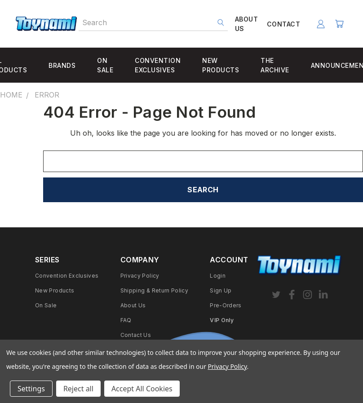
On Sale (46, 305)
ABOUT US (246, 23)
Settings (31, 389)
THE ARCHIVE (275, 65)
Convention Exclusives (67, 275)
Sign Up (221, 290)
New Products (54, 290)
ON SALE (105, 65)
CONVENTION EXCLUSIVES (158, 65)
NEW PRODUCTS (220, 65)
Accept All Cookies (142, 389)
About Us (133, 305)
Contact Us (135, 335)
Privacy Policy (139, 275)
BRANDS (62, 65)
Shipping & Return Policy (154, 290)
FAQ (126, 320)
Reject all (78, 389)
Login (218, 275)
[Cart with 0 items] (339, 23)
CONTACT (283, 24)
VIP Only (222, 320)
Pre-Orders (226, 305)
